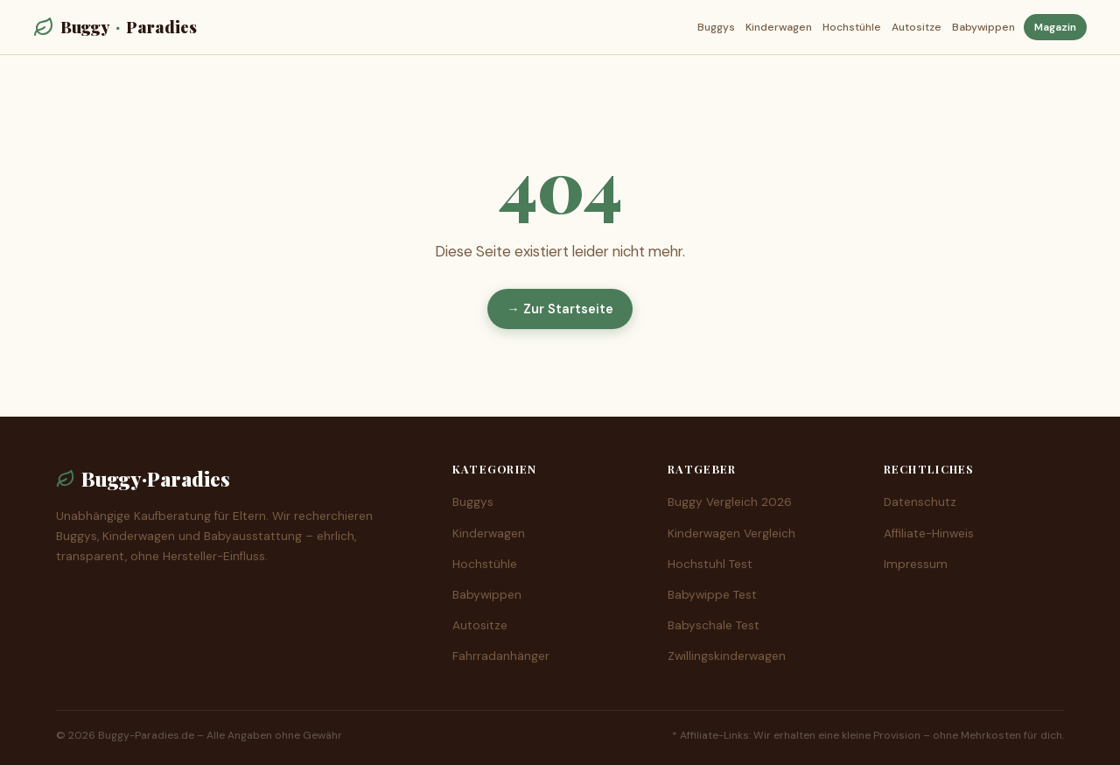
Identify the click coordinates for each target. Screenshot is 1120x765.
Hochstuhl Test (710, 564)
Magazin (1055, 27)
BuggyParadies (115, 26)
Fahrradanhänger (501, 656)
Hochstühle (851, 27)
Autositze (917, 27)
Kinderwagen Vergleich (731, 533)
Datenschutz (920, 502)
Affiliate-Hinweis (929, 533)
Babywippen (983, 27)
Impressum (916, 564)
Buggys (716, 27)
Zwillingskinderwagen (727, 656)
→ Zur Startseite (559, 309)
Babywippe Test (712, 594)
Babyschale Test (714, 625)
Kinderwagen (779, 27)
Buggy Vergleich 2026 (730, 502)
